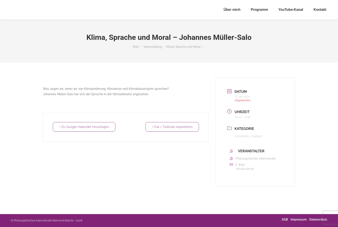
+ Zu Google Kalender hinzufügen (84, 127)
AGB (285, 219)
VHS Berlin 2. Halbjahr (248, 136)
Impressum (299, 219)
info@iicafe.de (245, 168)
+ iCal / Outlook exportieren (172, 127)
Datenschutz (318, 219)
